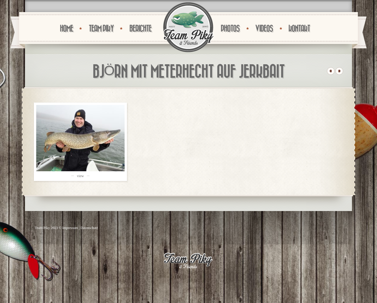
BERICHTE (140, 29)
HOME (66, 29)
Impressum (70, 228)
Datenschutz (89, 228)
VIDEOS (264, 29)
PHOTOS (230, 29)
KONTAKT (299, 29)
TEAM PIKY (101, 29)
